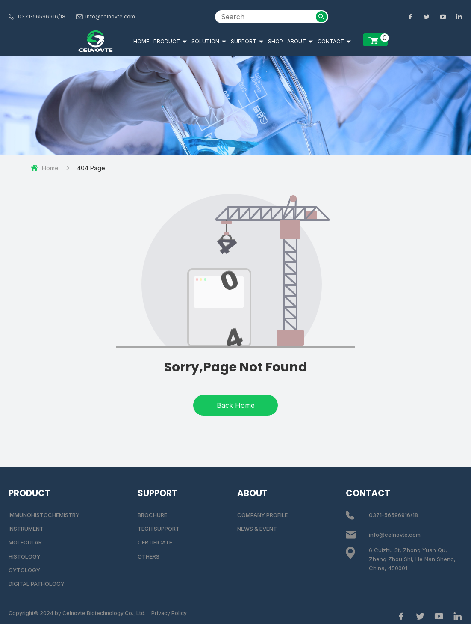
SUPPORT (247, 41)
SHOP (275, 41)
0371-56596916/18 (41, 16)
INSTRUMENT (26, 528)
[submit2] (321, 16)
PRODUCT (170, 41)
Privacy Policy (169, 613)
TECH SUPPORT (159, 528)
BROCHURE (152, 514)
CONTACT (334, 41)
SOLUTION (209, 41)
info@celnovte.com (110, 16)
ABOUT (300, 41)
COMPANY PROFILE (262, 514)
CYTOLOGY (24, 570)
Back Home (236, 405)
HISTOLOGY (25, 556)
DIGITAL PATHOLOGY (37, 583)
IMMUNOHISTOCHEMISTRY (44, 514)
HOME (141, 41)
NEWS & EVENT (257, 528)
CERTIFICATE (155, 542)
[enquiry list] (375, 39)
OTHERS (148, 556)
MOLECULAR (25, 542)
